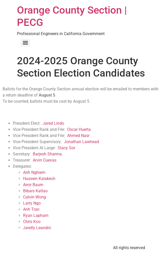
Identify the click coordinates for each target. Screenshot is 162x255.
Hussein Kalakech (39, 178)
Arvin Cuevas (44, 160)
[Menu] (25, 43)
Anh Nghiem (34, 172)
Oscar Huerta (79, 129)
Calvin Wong (34, 197)
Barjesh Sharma (47, 154)
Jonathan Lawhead (81, 141)
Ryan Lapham (35, 215)
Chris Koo (31, 221)
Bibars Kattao (35, 190)
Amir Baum (33, 184)
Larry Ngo (32, 203)
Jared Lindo (53, 123)
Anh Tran (31, 209)
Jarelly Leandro (37, 227)
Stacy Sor (66, 147)
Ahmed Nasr (78, 135)
